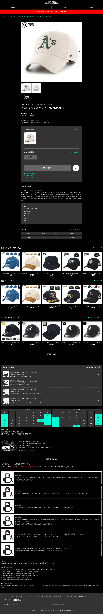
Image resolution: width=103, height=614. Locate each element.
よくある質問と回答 (70, 596)
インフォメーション (18, 596)
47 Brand (99, 280)
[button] (79, 52)
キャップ (26, 215)
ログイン (6, 596)
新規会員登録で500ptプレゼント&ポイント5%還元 (51, 11)
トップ (2, 16)
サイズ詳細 (76, 152)
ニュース (36, 596)
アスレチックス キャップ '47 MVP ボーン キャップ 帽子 (39, 16)
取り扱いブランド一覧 (10, 604)
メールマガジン (46, 596)
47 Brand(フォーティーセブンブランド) (16, 16)
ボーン (30, 138)
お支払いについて (31, 173)
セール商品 (90, 7)
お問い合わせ (29, 178)
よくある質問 (29, 176)
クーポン (28, 596)
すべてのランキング (96, 317)
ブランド (39, 7)
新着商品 (13, 7)
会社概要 (23, 450)
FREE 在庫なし (30, 157)
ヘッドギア (49, 105)
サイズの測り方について (74, 229)
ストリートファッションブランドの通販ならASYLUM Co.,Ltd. (45, 610)
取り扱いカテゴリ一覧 (58, 604)
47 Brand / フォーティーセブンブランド (33, 105)
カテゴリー (64, 7)
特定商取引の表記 (83, 596)
